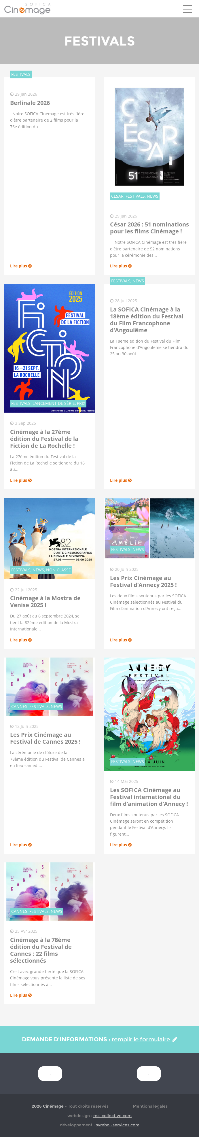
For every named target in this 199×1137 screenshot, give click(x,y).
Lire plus (21, 266)
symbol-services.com (117, 1124)
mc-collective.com (112, 1115)
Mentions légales (150, 1106)
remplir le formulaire (144, 1039)
